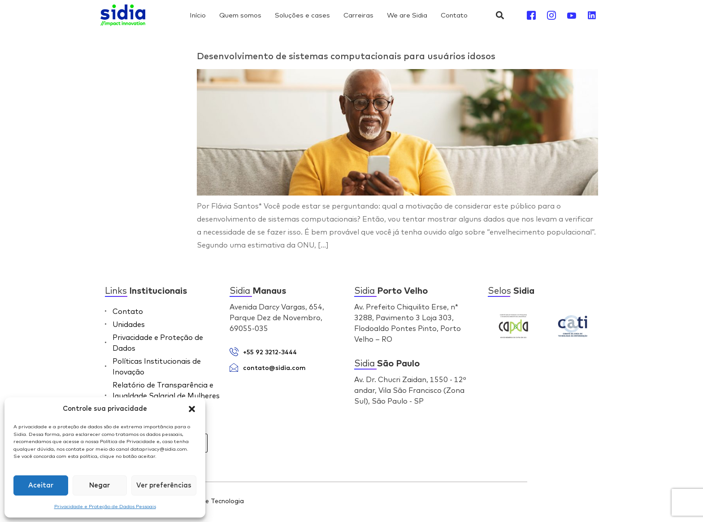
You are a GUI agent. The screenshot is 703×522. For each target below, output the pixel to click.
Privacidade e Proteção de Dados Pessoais (105, 506)
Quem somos (240, 15)
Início (198, 15)
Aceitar (40, 485)
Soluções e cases (302, 15)
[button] (191, 409)
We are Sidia (407, 15)
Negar (99, 485)
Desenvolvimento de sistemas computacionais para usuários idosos (346, 56)
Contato (454, 15)
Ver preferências (163, 485)
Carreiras (358, 15)
